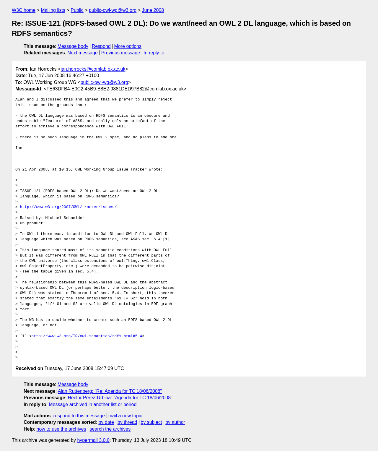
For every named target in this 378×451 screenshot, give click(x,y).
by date (106, 422)
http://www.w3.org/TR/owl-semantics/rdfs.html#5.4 (87, 336)
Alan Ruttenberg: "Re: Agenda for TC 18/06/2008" (110, 391)
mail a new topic (125, 415)
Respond (101, 46)
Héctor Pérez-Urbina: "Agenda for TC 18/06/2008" (120, 397)
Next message (83, 52)
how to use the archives (61, 428)
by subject (151, 422)
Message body (73, 46)
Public (77, 10)
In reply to (154, 52)
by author (175, 422)
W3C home (23, 10)
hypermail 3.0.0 (93, 440)
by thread (127, 422)
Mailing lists (53, 10)
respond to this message (79, 415)
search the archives (110, 428)
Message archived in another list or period (92, 404)
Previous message (120, 52)
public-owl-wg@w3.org (112, 10)
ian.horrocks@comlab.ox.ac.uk (93, 69)
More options (128, 46)
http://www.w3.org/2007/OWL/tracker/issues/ (68, 207)
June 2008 (153, 10)
